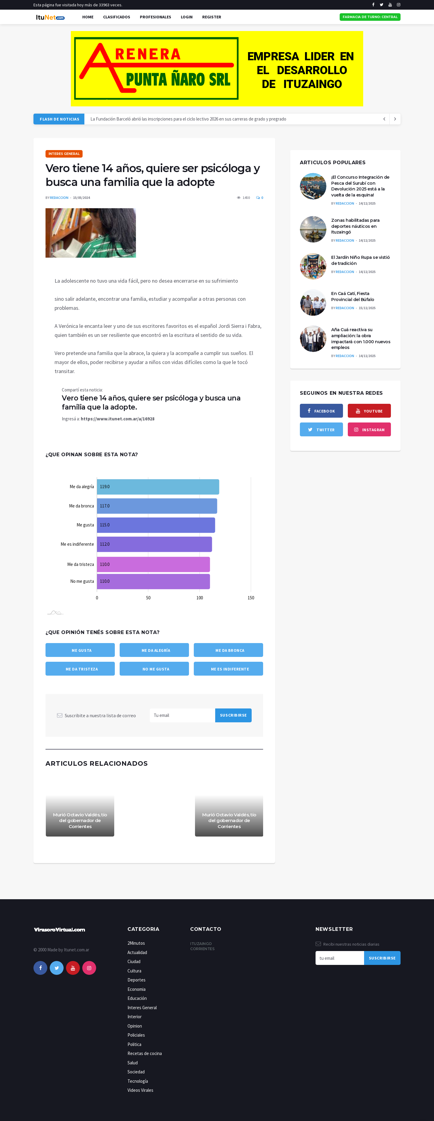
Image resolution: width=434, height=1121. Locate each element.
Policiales (136, 1035)
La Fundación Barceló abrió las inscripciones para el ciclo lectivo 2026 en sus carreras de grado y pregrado (188, 119)
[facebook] (373, 5)
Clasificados (116, 17)
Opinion (134, 1026)
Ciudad (133, 961)
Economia (136, 989)
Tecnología (137, 1081)
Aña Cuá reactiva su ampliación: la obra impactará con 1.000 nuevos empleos (360, 338)
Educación (137, 998)
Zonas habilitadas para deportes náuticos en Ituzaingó (355, 226)
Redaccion (59, 197)
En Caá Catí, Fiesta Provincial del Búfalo (352, 296)
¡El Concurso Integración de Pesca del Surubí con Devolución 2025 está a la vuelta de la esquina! (360, 186)
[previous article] (395, 119)
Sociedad (136, 1072)
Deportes (136, 980)
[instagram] (399, 5)
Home (87, 17)
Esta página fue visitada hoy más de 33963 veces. (77, 5)
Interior (134, 1016)
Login (187, 17)
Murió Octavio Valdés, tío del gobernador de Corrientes (80, 820)
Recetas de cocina (144, 1053)
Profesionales (155, 17)
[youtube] (390, 5)
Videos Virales (140, 1090)
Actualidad (137, 952)
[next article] (384, 119)
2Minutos (136, 943)
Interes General (64, 154)
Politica (134, 1044)
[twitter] (382, 5)
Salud (132, 1063)
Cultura (134, 971)
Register (211, 17)
